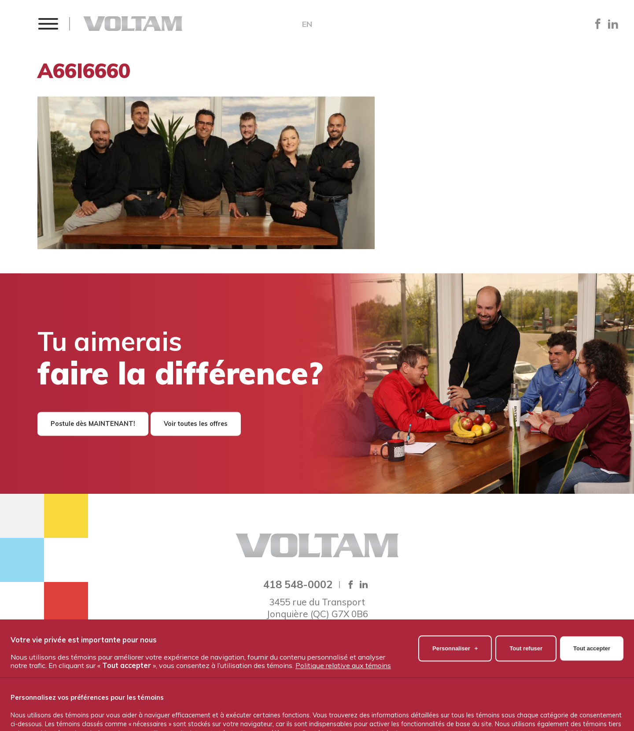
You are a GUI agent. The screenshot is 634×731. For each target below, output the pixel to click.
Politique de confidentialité (317, 664)
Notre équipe (253, 650)
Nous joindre (468, 650)
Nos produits (313, 650)
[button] (47, 23)
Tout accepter (591, 695)
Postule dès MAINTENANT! (93, 424)
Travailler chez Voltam (391, 650)
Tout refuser (525, 695)
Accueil (156, 650)
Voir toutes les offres (196, 424)
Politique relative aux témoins (343, 712)
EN (307, 24)
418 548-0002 (297, 584)
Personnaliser (455, 695)
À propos (199, 650)
